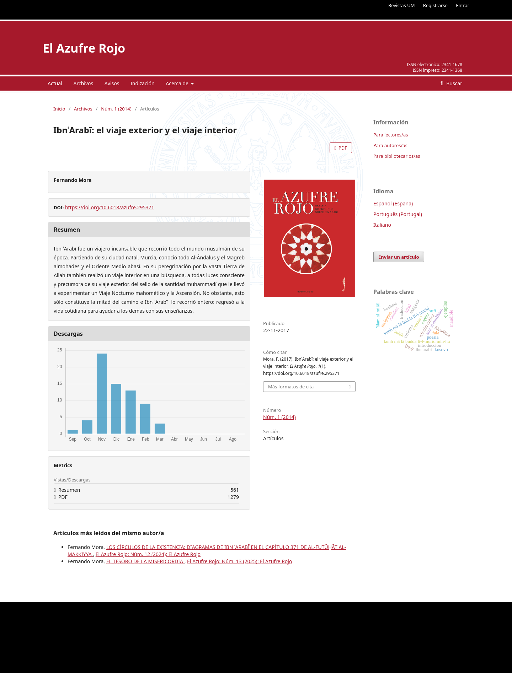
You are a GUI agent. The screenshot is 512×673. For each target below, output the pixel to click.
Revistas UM (401, 5)
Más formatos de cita (291, 386)
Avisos (112, 83)
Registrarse (435, 5)
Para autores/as (390, 145)
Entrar (462, 5)
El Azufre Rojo (84, 48)
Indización (142, 83)
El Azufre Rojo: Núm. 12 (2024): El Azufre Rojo (148, 554)
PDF (342, 148)
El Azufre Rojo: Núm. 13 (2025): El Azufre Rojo (239, 561)
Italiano (382, 224)
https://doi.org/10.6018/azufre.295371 (109, 207)
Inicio (59, 109)
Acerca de (178, 83)
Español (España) (393, 203)
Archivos (83, 83)
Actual (55, 83)
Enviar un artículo (398, 257)
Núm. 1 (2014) (116, 109)
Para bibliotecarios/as (396, 156)
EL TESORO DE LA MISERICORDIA (145, 561)
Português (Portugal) (397, 214)
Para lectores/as (390, 134)
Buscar (453, 83)
